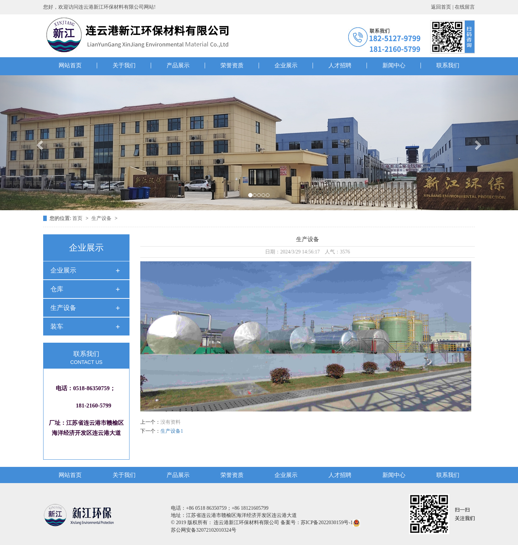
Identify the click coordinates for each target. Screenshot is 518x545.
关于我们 (124, 65)
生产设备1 (171, 431)
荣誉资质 (232, 65)
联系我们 (447, 65)
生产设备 (102, 218)
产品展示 (178, 65)
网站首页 (70, 65)
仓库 (56, 289)
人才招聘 (339, 65)
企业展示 (285, 65)
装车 (56, 326)
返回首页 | (443, 7)
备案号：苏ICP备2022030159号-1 (317, 522)
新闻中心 (393, 65)
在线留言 (465, 7)
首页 (78, 218)
